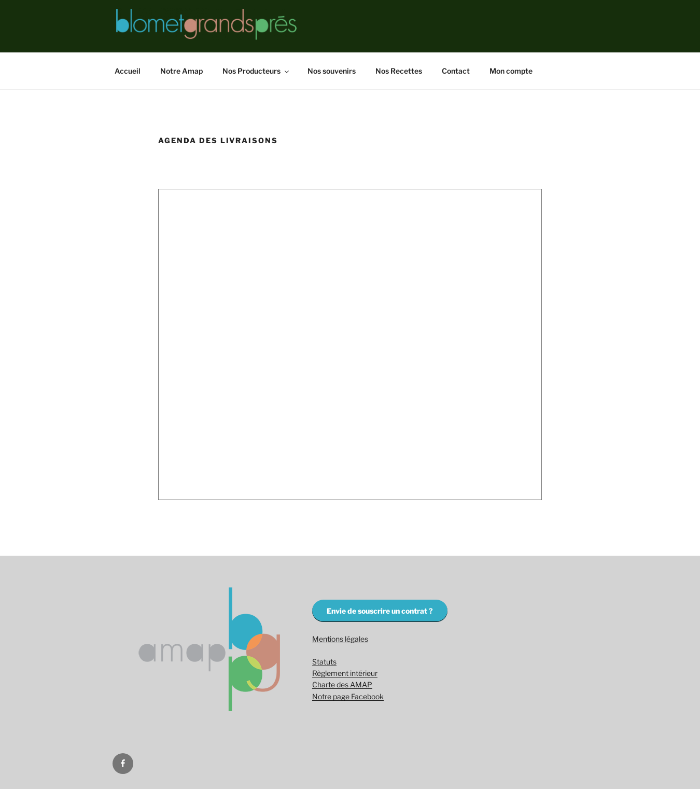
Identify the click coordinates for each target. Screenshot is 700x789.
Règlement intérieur (344, 673)
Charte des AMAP (342, 684)
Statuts (324, 661)
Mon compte (511, 70)
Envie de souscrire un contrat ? (380, 610)
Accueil (128, 70)
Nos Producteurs (256, 70)
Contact (456, 70)
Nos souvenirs (331, 70)
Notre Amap (181, 70)
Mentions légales (340, 638)
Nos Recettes (398, 70)
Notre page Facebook (348, 696)
